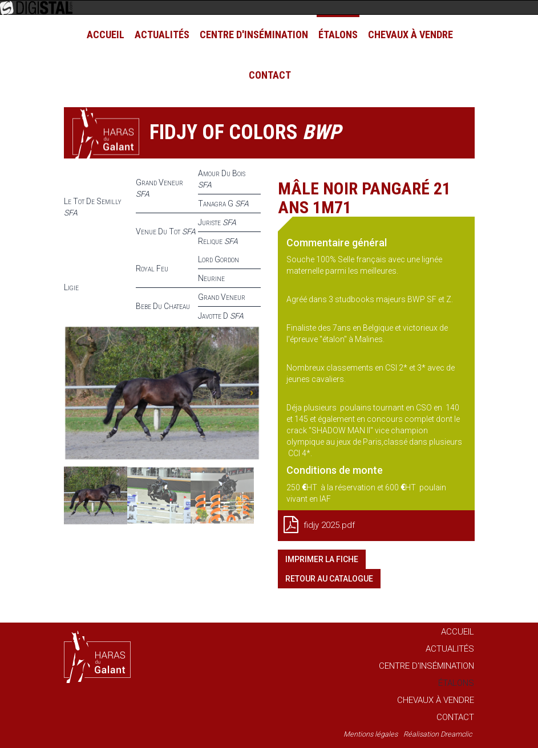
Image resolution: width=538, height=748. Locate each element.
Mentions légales (370, 734)
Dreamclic (456, 734)
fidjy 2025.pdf (319, 524)
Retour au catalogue (329, 578)
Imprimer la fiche (321, 559)
